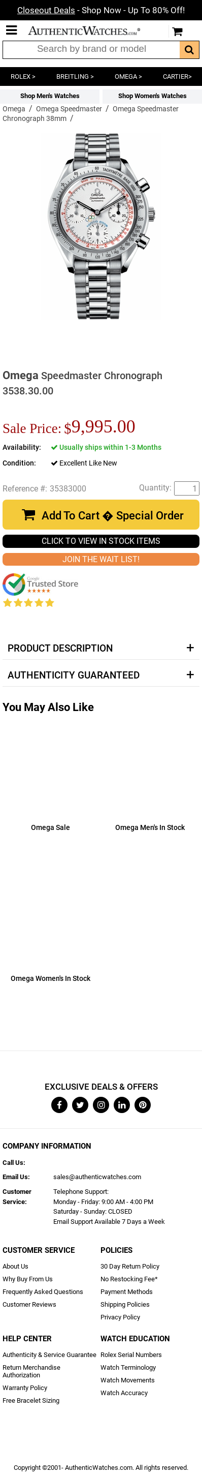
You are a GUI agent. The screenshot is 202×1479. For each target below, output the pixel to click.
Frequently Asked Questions (43, 1292)
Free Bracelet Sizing (31, 1400)
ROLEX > (23, 76)
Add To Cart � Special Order (113, 515)
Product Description (60, 648)
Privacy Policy (120, 1317)
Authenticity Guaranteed (74, 675)
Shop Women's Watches (152, 96)
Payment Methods (126, 1292)
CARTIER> (177, 76)
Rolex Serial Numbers (131, 1355)
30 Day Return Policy (129, 1266)
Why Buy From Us (28, 1279)
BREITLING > (75, 76)
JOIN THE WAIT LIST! (101, 559)
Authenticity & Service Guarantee (49, 1355)
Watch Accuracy (124, 1393)
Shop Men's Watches (50, 96)
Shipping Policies (125, 1304)
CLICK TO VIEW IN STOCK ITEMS (101, 541)
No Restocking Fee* (129, 1279)
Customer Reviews (29, 1304)
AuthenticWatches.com (90, 30)
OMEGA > (128, 76)
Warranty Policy (25, 1388)
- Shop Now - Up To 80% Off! (101, 10)
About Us (15, 1266)
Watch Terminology (128, 1367)
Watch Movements (127, 1380)
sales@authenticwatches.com (97, 1177)
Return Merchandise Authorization (31, 1371)
